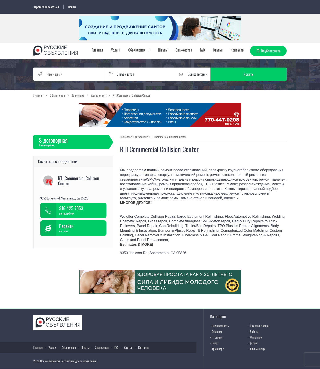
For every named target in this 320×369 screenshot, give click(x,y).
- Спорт (214, 343)
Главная (97, 50)
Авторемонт (141, 137)
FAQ (202, 50)
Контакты (237, 50)
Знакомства (184, 50)
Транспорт (126, 137)
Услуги (115, 50)
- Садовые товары (259, 325)
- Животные (255, 337)
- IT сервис (216, 337)
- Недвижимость (219, 325)
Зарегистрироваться (46, 7)
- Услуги (253, 343)
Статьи (218, 50)
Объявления (137, 50)
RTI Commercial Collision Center (168, 137)
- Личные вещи (256, 349)
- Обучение (216, 331)
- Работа (253, 331)
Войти (72, 7)
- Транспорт (217, 349)
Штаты (163, 50)
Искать (265, 74)
